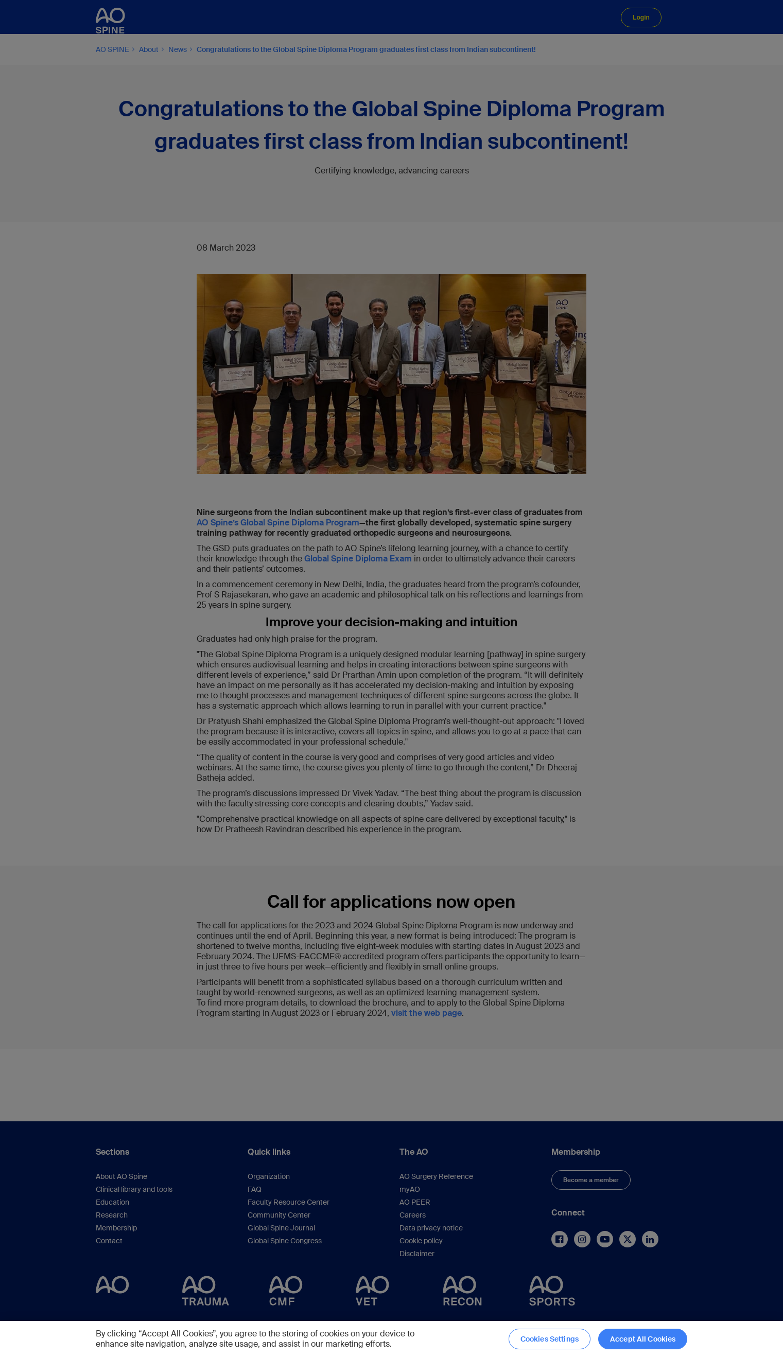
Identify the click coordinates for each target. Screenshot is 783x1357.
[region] (391, 1339)
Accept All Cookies (643, 1339)
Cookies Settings (549, 1339)
